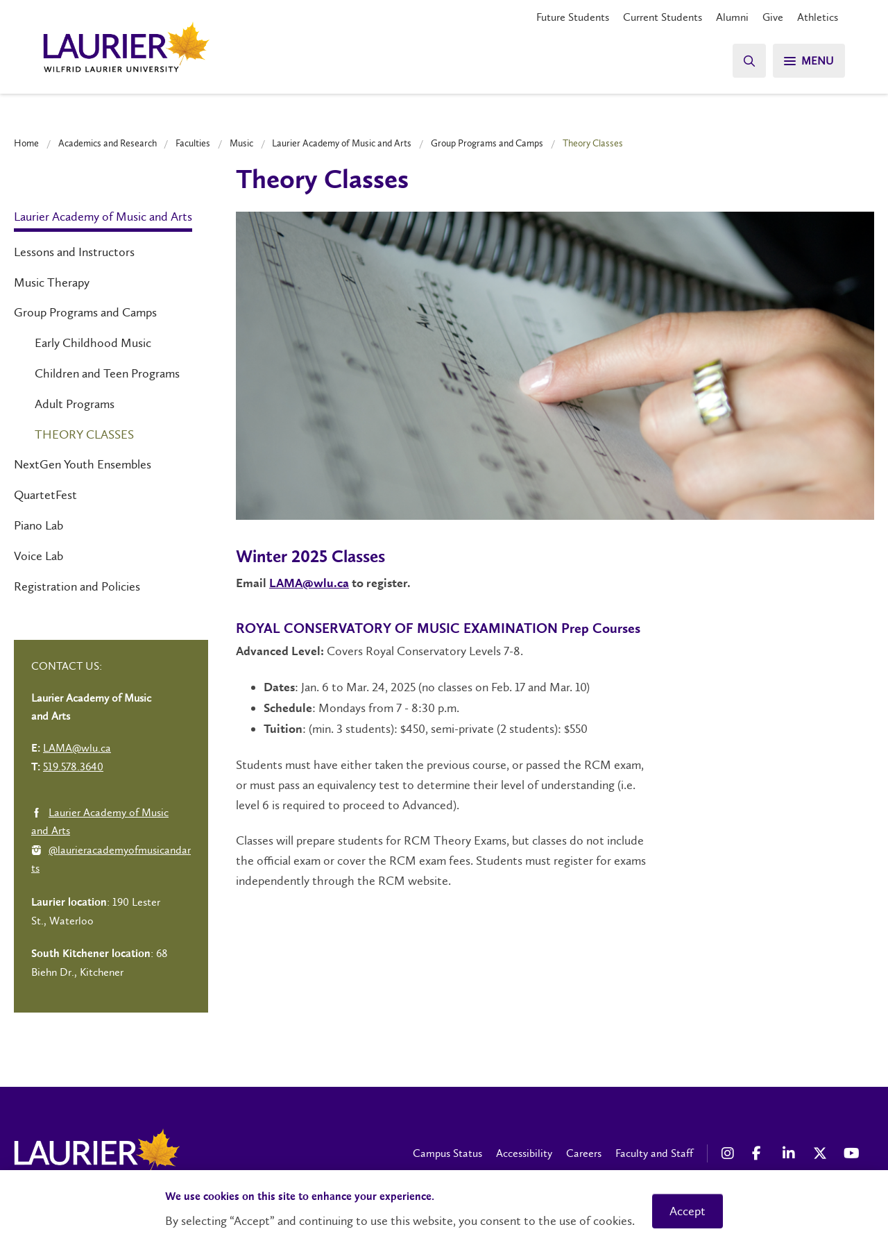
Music (241, 143)
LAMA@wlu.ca (309, 583)
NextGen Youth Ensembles (82, 464)
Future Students (572, 17)
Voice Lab (38, 556)
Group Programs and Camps (487, 143)
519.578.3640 (73, 766)
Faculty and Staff (654, 1153)
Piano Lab (38, 525)
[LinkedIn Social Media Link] (791, 1153)
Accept (687, 1211)
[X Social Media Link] (821, 1153)
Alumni (732, 17)
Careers (583, 1153)
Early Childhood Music (93, 342)
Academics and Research (107, 143)
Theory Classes (84, 434)
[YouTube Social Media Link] (852, 1153)
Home (26, 143)
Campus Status (447, 1153)
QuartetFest (45, 494)
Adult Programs (74, 404)
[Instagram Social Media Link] (730, 1153)
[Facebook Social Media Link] (760, 1153)
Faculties (193, 143)
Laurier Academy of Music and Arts (341, 143)
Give (772, 17)
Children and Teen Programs (107, 373)
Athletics (817, 17)
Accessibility (524, 1153)
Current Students (662, 17)
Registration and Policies (77, 586)
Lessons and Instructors (74, 252)
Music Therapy (51, 282)
